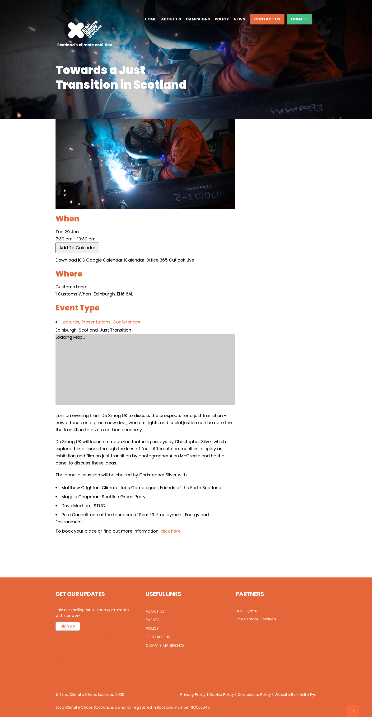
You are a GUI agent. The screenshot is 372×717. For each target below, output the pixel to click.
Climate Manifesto (165, 645)
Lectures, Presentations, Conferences (100, 322)
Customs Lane (71, 287)
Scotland (88, 330)
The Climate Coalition (256, 619)
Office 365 (157, 260)
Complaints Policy (254, 694)
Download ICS (70, 260)
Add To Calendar (77, 248)
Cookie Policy (221, 694)
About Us (171, 19)
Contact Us (267, 19)
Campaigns (198, 19)
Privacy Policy (193, 694)
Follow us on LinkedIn (80, 661)
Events (153, 620)
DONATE (299, 19)
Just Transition (115, 330)
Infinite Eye (306, 694)
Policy (222, 19)
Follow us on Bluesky (79, 650)
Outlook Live (181, 260)
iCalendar (134, 260)
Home (150, 19)
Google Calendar (104, 260)
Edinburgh (66, 330)
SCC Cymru (246, 611)
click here (171, 531)
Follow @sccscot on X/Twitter (88, 639)
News (239, 19)
